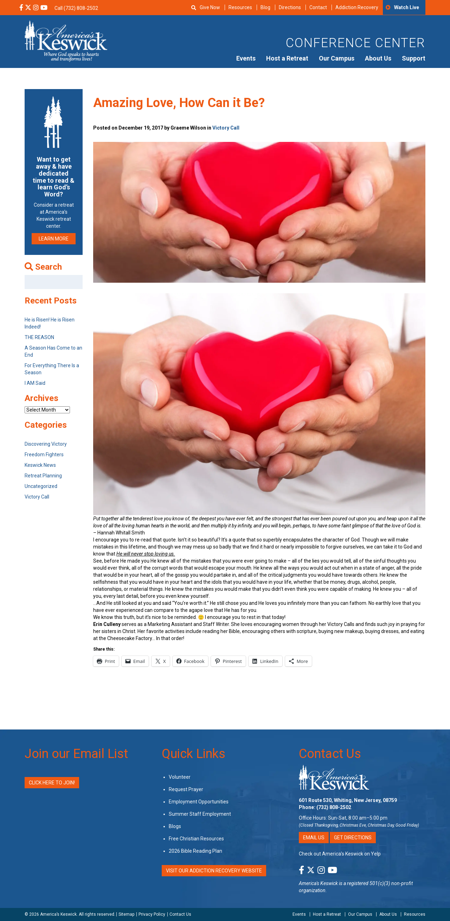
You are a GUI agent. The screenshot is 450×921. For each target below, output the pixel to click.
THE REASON (39, 337)
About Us (378, 58)
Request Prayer (186, 789)
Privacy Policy (152, 914)
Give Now (210, 7)
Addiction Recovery (356, 7)
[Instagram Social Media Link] (36, 8)
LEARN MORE (54, 239)
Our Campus (336, 58)
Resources (240, 7)
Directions (290, 7)
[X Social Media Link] (28, 8)
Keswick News (40, 465)
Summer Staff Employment (200, 814)
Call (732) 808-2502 (76, 8)
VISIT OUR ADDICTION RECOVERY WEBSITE (214, 870)
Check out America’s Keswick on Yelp (340, 854)
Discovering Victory (46, 444)
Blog (265, 7)
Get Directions (353, 837)
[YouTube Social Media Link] (43, 8)
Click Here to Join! (52, 782)
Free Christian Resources (196, 838)
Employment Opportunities (199, 801)
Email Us (313, 837)
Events (246, 58)
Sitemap (126, 914)
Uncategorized (41, 486)
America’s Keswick (58, 914)
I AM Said (35, 383)
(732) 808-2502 (333, 807)
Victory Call (225, 128)
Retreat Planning (43, 475)
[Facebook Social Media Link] (21, 8)
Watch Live (406, 7)
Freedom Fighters (44, 454)
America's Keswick (318, 883)
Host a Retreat (287, 58)
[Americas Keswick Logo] (66, 40)
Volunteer (180, 777)
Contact (318, 7)
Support (413, 58)
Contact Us (330, 753)
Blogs (175, 826)
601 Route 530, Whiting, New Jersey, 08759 (348, 800)
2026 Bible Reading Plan (195, 851)
